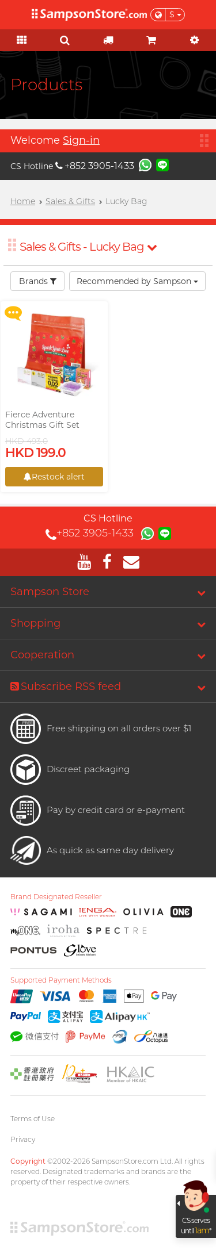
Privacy (22, 1139)
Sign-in (81, 140)
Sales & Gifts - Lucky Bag (88, 247)
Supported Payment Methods (61, 980)
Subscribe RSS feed (65, 686)
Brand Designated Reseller (56, 896)
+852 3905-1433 (94, 165)
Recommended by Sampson (137, 281)
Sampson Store (49, 591)
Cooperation (42, 655)
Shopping (35, 623)
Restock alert (54, 476)
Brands (37, 281)
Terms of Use (32, 1118)
